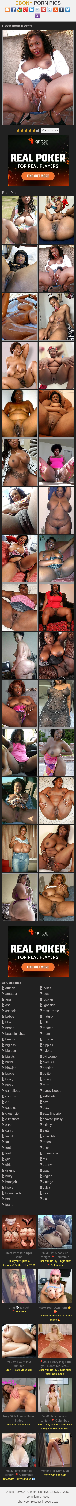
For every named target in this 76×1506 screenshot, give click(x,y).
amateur (9, 993)
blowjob (9, 1068)
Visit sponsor (50, 130)
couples (9, 1107)
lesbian (46, 999)
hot (6, 1199)
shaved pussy (51, 1119)
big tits (8, 1056)
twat (44, 1170)
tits (43, 1159)
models (46, 1028)
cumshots (10, 1119)
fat (5, 1142)
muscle (46, 1039)
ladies (45, 988)
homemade (12, 1193)
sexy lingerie (50, 1113)
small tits (48, 1136)
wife (44, 1193)
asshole (9, 1011)
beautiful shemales (17, 1033)
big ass (9, 1045)
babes (8, 1016)
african (8, 988)
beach (8, 1028)
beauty (8, 1039)
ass (6, 1005)
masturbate (49, 1011)
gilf (6, 1159)
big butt (9, 1050)
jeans (7, 1204)
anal (7, 999)
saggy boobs (50, 1090)
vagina (46, 1176)
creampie (10, 1113)
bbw (6, 1022)
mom (45, 1033)
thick (44, 1147)
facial (7, 1136)
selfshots (48, 1096)
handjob (9, 1182)
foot (6, 1153)
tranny (46, 1164)
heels (7, 1187)
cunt (7, 1125)
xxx (44, 1199)
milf (44, 1022)
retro (44, 1085)
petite (45, 1073)
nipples (46, 1045)
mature (46, 1016)
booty (7, 1079)
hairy (7, 1176)
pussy (45, 1079)
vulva (45, 1187)
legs (44, 993)
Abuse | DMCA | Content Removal (27, 1491)
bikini (7, 1062)
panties (46, 1068)
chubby (9, 1096)
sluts (44, 1130)
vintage (46, 1182)
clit (5, 1102)
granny (8, 1170)
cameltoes (11, 1090)
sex (44, 1102)
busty (7, 1085)
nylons (46, 1050)
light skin (48, 1005)
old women (49, 1056)
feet (6, 1147)
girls (6, 1164)
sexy (44, 1107)
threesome (49, 1153)
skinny (46, 1125)
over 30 (47, 1062)
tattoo (45, 1142)
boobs (8, 1073)
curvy (7, 1130)
